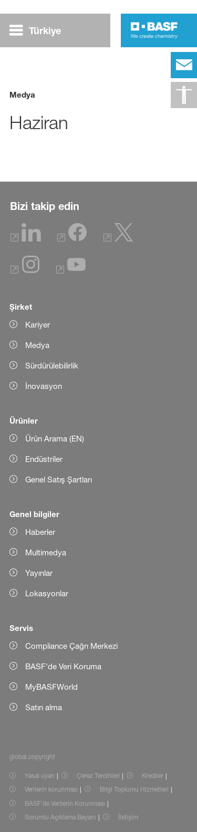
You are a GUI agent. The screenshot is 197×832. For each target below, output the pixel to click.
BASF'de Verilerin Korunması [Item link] (65, 803)
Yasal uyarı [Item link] (40, 776)
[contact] (184, 65)
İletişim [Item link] (128, 817)
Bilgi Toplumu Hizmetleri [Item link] (134, 789)
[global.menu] (39, 30)
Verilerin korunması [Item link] (51, 789)
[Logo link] (154, 30)
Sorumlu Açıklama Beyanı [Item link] (60, 817)
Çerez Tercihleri (98, 776)
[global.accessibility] (184, 95)
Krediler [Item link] (152, 776)
